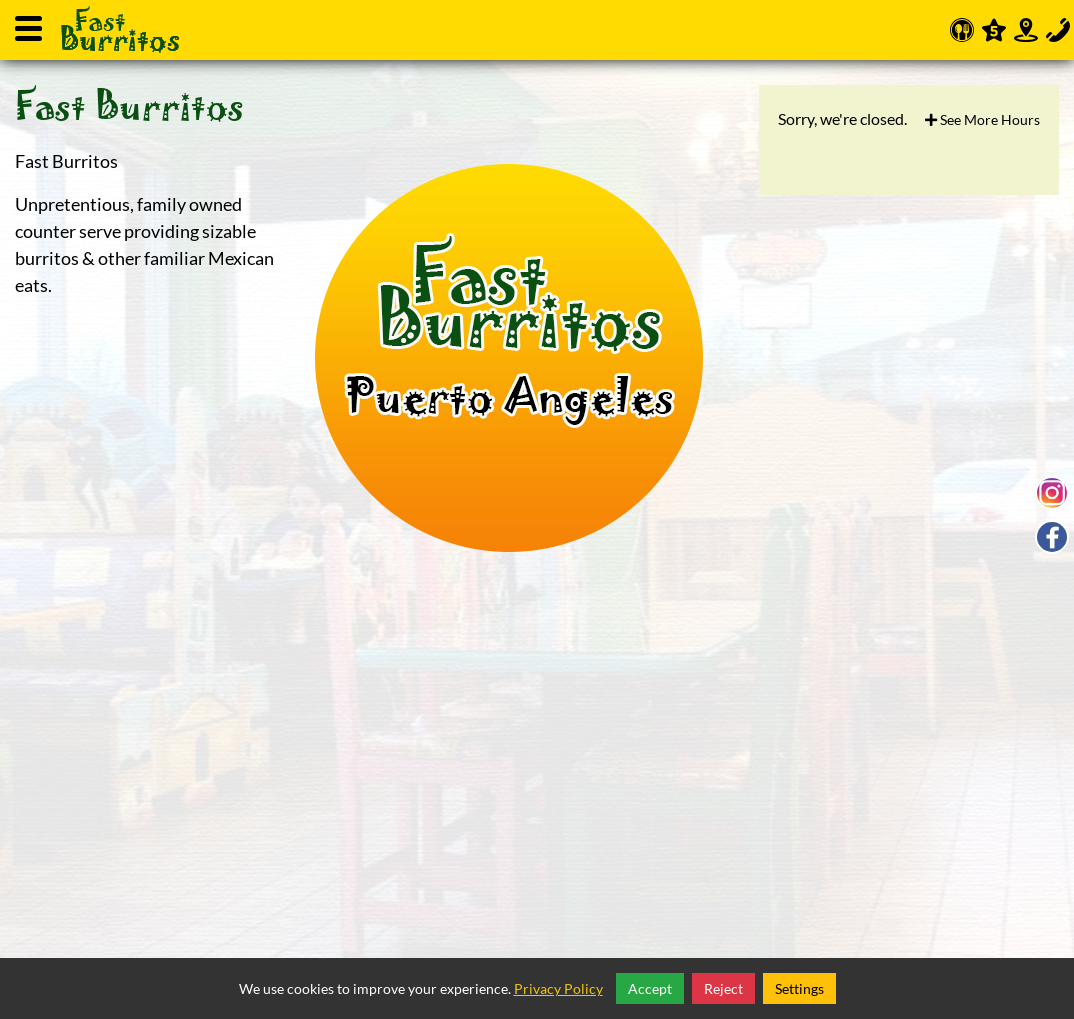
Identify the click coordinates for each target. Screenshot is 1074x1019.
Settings (799, 988)
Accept (650, 988)
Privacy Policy (558, 988)
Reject (723, 988)
